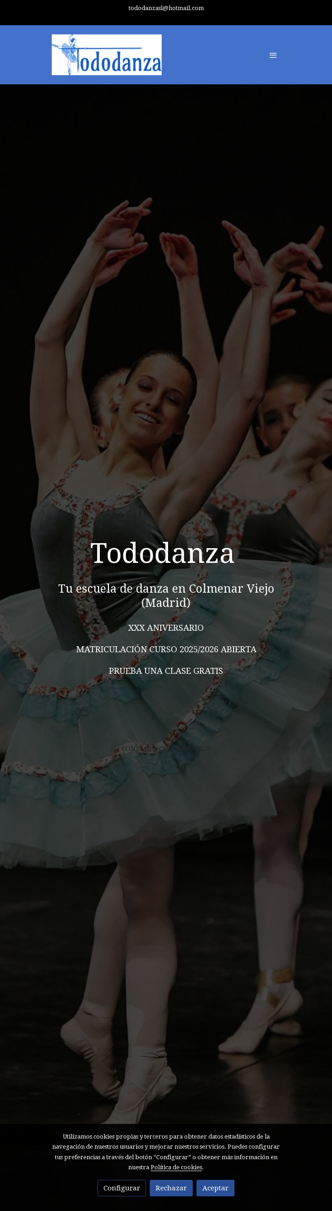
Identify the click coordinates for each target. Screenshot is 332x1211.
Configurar (121, 1188)
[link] (107, 54)
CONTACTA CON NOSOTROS (166, 748)
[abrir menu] (273, 55)
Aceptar (215, 1188)
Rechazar (171, 1188)
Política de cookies (176, 1167)
